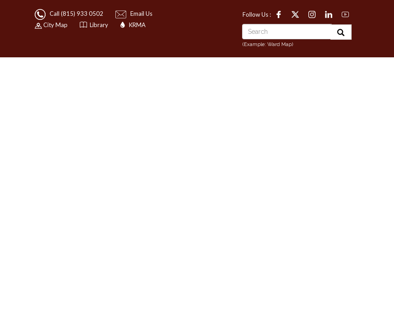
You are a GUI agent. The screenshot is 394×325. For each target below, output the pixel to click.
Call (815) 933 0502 (70, 13)
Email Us (134, 13)
